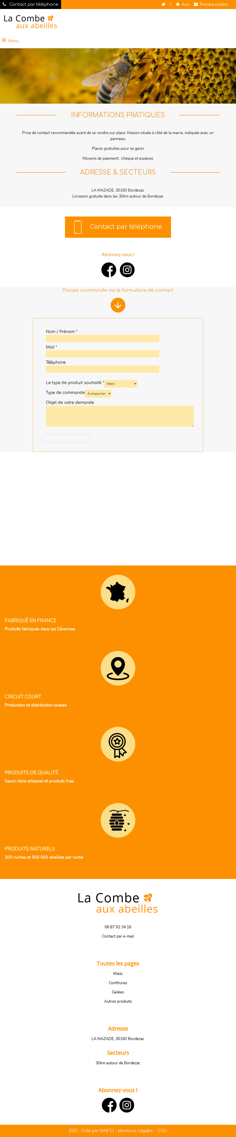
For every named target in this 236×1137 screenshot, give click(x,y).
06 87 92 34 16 (118, 927)
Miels (118, 973)
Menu (13, 41)
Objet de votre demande (70, 402)
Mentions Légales (135, 1131)
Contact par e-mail (118, 936)
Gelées (118, 992)
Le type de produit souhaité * (75, 383)
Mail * (51, 347)
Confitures (118, 983)
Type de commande (65, 393)
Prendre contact (211, 4)
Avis (182, 4)
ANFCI (107, 1131)
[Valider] (66, 438)
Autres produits (118, 1001)
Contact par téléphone (118, 227)
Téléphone (56, 362)
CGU (162, 1131)
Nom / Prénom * (61, 332)
